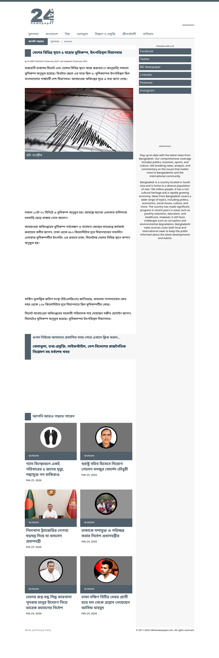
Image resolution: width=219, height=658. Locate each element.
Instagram (147, 91)
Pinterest (146, 83)
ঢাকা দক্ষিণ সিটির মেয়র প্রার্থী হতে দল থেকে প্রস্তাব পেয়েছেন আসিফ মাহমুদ (105, 603)
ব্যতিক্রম (148, 34)
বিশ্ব (67, 34)
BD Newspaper (150, 67)
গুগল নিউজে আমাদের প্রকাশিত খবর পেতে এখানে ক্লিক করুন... (76, 338)
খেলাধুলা (82, 34)
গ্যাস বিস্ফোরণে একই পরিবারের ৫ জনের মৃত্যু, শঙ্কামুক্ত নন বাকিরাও (45, 469)
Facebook (146, 51)
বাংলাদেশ (52, 34)
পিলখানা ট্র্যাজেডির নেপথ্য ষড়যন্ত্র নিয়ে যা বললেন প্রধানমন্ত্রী (47, 536)
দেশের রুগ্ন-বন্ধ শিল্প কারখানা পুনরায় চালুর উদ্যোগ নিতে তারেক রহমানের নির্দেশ (49, 603)
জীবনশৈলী (129, 34)
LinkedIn (146, 75)
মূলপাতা (33, 34)
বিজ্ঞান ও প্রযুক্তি (105, 34)
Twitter (145, 59)
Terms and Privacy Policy (38, 630)
